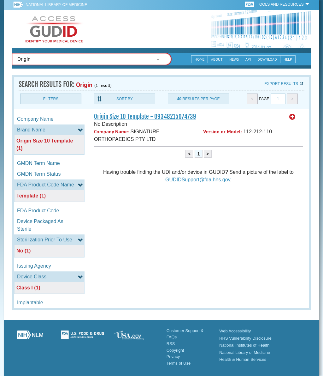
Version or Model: (222, 131)
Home (199, 59)
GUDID (54, 29)
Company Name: (111, 131)
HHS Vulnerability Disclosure (245, 338)
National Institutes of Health (244, 345)
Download (267, 59)
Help (288, 59)
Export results (281, 84)
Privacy (173, 356)
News (234, 59)
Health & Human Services (242, 359)
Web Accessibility (235, 331)
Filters (50, 99)
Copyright (175, 350)
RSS (171, 343)
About (217, 59)
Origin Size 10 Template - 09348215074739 (145, 116)
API (248, 59)
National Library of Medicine (56, 5)
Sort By (124, 99)
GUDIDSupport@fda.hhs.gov (197, 179)
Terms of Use (179, 363)
